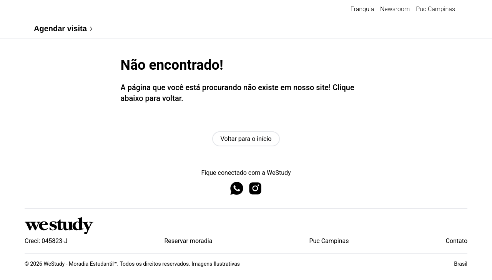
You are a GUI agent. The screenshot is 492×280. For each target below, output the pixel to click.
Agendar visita (64, 29)
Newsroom (395, 9)
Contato (456, 241)
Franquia (362, 9)
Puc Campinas (435, 9)
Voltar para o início (246, 139)
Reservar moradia (188, 241)
